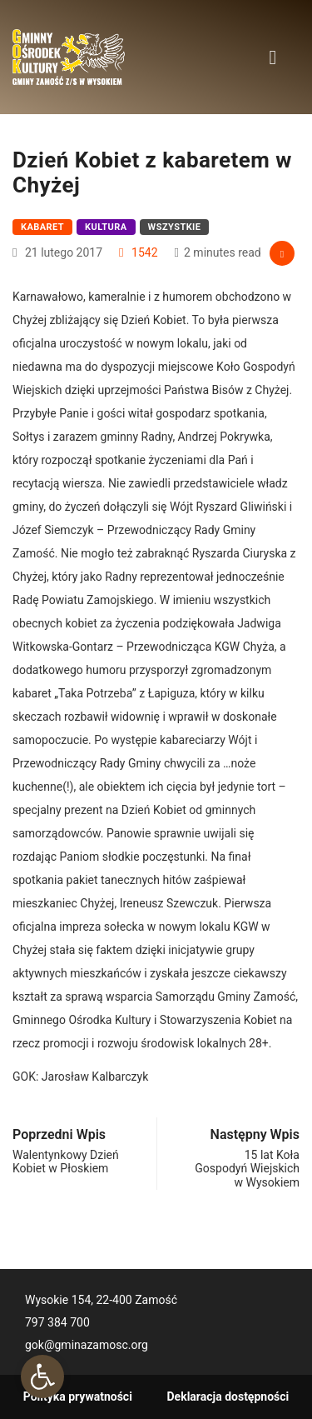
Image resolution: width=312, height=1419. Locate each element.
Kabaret (42, 227)
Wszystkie (174, 227)
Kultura (106, 227)
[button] (42, 1376)
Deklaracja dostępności (228, 1396)
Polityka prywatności (77, 1396)
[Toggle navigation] (273, 56)
